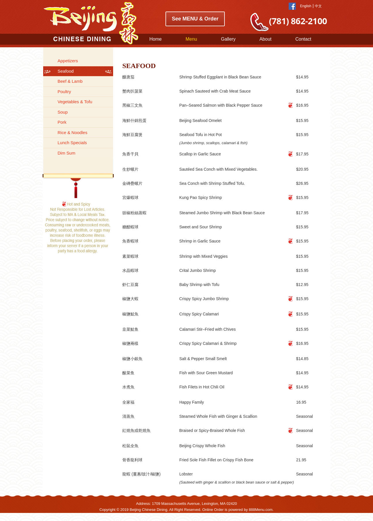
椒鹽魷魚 (130, 314)
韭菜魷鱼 (130, 329)
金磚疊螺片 (132, 183)
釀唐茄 (128, 77)
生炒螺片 (130, 169)
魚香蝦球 (130, 241)
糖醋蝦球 (130, 227)
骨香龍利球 (132, 460)
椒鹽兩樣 (130, 343)
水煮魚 (128, 387)
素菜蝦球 (130, 256)
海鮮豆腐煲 (132, 134)
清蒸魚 (128, 416)
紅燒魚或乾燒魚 (136, 430)
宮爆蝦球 (130, 197)
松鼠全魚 (130, 445)
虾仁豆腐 (130, 284)
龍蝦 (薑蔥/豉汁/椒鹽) (141, 474)
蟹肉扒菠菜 (132, 91)
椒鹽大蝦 (130, 298)
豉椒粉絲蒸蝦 (134, 212)
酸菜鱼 (128, 372)
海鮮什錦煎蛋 (134, 120)
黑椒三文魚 (132, 105)
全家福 (128, 402)
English (305, 6)
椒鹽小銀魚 (132, 358)
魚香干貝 (130, 154)
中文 (318, 6)
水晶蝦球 (130, 270)
